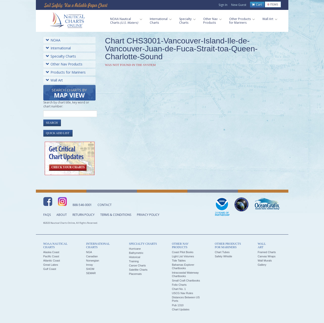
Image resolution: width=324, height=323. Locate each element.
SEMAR (91, 273)
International (58, 48)
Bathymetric (136, 252)
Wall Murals (265, 260)
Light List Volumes (183, 256)
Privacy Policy (148, 215)
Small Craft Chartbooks (186, 280)
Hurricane (135, 248)
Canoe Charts (137, 265)
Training (134, 261)
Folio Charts (179, 284)
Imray (89, 264)
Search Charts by (69, 93)
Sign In (223, 5)
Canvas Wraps (266, 256)
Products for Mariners (66, 72)
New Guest (238, 5)
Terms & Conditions (115, 215)
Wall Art (54, 80)
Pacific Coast (51, 256)
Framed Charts (267, 252)
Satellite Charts (138, 269)
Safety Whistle (223, 256)
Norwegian (92, 260)
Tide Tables (179, 260)
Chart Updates (180, 309)
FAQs (47, 215)
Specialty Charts (61, 56)
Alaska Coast (51, 252)
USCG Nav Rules (182, 293)
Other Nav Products (64, 64)
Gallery (262, 264)
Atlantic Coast (51, 260)
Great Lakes (50, 264)
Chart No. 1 (179, 288)
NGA (89, 252)
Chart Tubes (222, 252)
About (61, 215)
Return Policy (84, 215)
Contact (105, 205)
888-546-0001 (82, 205)
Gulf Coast (49, 268)
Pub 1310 (177, 305)
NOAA (53, 40)
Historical (134, 257)
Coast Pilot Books (182, 252)
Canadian (92, 256)
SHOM (90, 268)
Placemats (135, 273)
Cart (257, 4)
